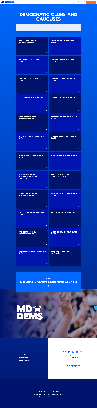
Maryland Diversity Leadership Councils (63, 28)
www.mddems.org (48, 394)
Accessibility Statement (44, 389)
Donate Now (91, 2)
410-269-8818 (75, 363)
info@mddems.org (74, 366)
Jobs (24, 354)
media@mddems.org (74, 368)
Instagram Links (24, 357)
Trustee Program (24, 363)
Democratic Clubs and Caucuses (43, 28)
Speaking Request (24, 360)
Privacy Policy (54, 389)
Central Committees (28, 28)
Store (24, 351)
